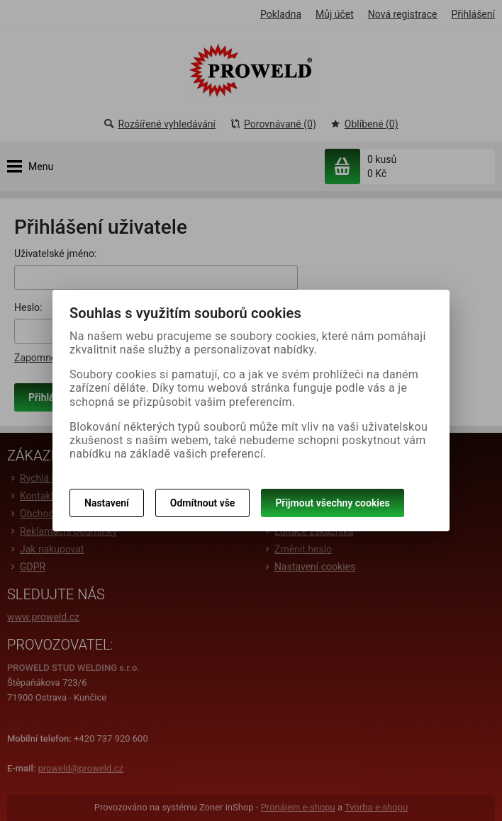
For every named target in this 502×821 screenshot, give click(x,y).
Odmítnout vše (202, 503)
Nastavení (106, 503)
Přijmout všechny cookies (332, 503)
